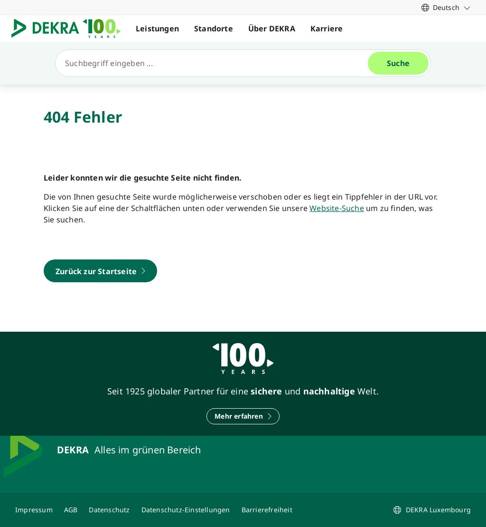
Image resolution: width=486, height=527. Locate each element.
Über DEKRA (271, 28)
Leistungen (157, 28)
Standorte (213, 28)
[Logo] (69, 28)
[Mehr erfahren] (243, 416)
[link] (446, 7)
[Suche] (215, 63)
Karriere (326, 28)
